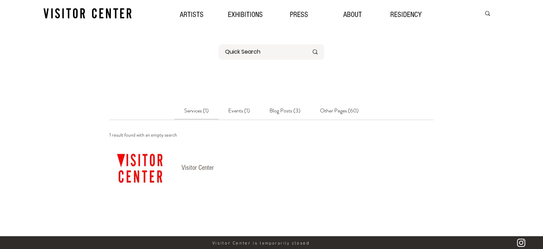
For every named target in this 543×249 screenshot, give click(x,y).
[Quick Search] (261, 52)
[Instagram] (521, 242)
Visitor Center (197, 168)
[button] (245, 14)
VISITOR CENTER (88, 13)
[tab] (197, 111)
